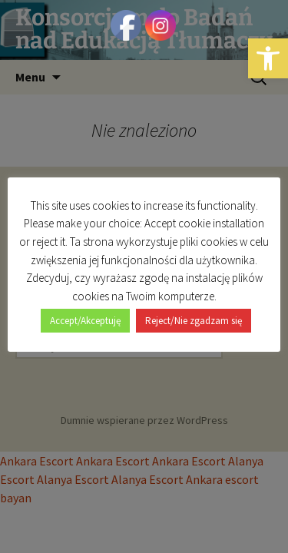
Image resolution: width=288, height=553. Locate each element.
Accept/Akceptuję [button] (85, 320)
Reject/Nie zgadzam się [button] (193, 320)
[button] (268, 58)
